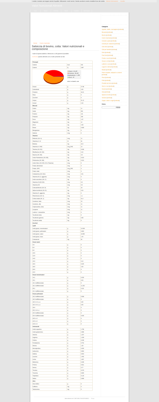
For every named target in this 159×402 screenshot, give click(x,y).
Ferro (34, 119)
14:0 (34, 258)
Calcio (34, 108)
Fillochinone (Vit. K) (38, 196)
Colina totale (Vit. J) (38, 198)
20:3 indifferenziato (38, 313)
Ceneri (34, 103)
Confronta (35, 56)
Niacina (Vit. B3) (37, 155)
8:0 (33, 250)
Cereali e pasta (106, 41)
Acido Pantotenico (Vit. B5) (40, 157)
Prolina (35, 365)
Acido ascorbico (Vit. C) (39, 179)
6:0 (33, 247)
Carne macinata (45, 43)
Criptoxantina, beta (38, 207)
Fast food (104, 55)
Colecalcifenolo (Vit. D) (39, 187)
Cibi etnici (104, 46)
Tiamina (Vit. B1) (37, 149)
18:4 (34, 307)
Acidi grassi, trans (38, 236)
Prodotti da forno (107, 83)
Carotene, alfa (37, 204)
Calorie (35, 65)
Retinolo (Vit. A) (37, 138)
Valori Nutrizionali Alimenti (47, 5)
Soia (103, 92)
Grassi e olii (105, 61)
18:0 (34, 266)
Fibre (34, 95)
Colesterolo (36, 239)
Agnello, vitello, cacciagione (110, 29)
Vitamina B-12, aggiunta (40, 176)
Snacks (104, 89)
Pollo (103, 80)
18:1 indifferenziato (38, 285)
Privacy (92, 398)
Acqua (34, 100)
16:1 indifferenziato (38, 283)
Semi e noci (105, 86)
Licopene (35, 209)
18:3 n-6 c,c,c (36, 304)
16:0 (34, 264)
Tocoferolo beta (37, 215)
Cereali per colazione (108, 43)
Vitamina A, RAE (37, 146)
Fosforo (35, 114)
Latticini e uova (106, 64)
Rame (34, 127)
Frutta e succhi (106, 58)
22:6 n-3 (35, 324)
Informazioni (87, 10)
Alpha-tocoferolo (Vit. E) (40, 190)
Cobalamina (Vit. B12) (39, 174)
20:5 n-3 (35, 318)
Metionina (35, 362)
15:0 (34, 261)
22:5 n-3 (35, 321)
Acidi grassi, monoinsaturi (40, 228)
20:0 (34, 269)
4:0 (33, 245)
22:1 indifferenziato (38, 291)
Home (35, 10)
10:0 (34, 253)
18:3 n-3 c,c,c (36, 302)
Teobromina (36, 389)
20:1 (34, 288)
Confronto (55, 10)
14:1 (34, 277)
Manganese (36, 130)
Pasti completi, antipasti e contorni (112, 72)
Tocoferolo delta (37, 220)
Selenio (35, 133)
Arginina (35, 337)
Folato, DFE (36, 168)
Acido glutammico (38, 332)
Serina (34, 367)
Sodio (34, 111)
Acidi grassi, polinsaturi (39, 231)
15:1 (34, 280)
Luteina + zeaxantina (39, 212)
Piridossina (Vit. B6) (38, 160)
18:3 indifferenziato (38, 299)
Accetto (122, 1)
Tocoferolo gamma (38, 217)
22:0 (34, 272)
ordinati (121, 29)
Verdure (104, 97)
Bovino (104, 35)
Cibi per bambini (106, 49)
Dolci (103, 52)
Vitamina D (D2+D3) (38, 182)
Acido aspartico (37, 329)
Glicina (35, 345)
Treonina (35, 373)
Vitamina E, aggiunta (39, 193)
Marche (46, 10)
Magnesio (35, 122)
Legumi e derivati (107, 67)
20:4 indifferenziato (38, 315)
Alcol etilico (36, 384)
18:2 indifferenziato (38, 296)
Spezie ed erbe (106, 95)
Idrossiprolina (36, 348)
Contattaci (76, 10)
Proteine (35, 92)
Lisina (34, 359)
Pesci (103, 77)
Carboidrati (36, 89)
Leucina (35, 356)
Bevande (104, 32)
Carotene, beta (37, 201)
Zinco (34, 125)
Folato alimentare (38, 166)
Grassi (34, 86)
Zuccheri (35, 97)
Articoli (66, 10)
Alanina (35, 334)
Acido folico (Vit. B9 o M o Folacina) (43, 163)
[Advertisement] (65, 28)
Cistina (35, 340)
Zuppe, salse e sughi (108, 100)
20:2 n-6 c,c (36, 310)
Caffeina (35, 386)
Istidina (35, 354)
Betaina (35, 144)
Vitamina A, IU (37, 141)
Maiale (104, 69)
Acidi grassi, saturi (38, 234)
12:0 (34, 255)
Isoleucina (36, 351)
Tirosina (35, 370)
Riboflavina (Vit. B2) (38, 152)
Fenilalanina (36, 343)
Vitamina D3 (36, 185)
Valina (34, 378)
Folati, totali (36, 171)
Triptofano (35, 375)
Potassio (35, 116)
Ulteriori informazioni (112, 1)
